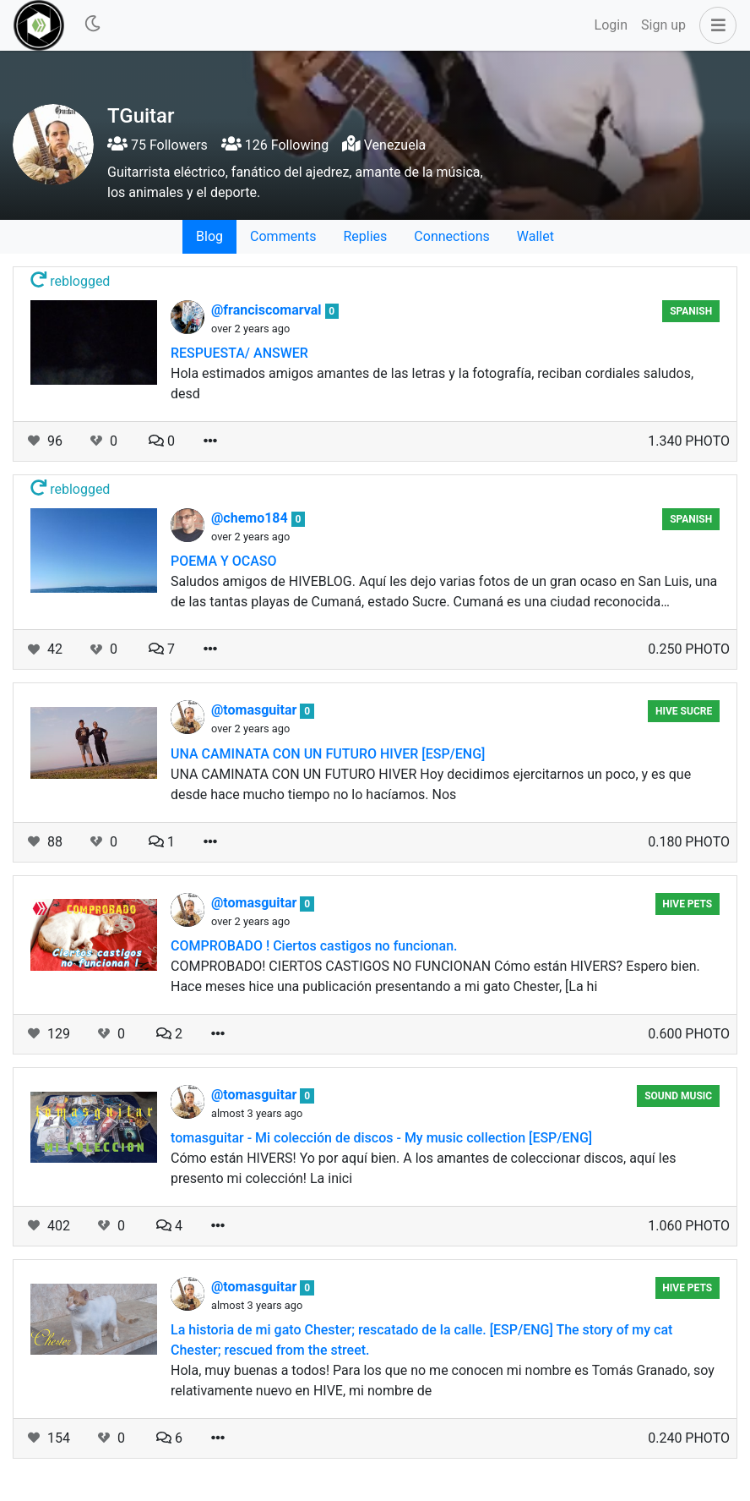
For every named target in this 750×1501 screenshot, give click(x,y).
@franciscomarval (268, 310)
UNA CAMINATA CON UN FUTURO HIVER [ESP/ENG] (328, 754)
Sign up (663, 25)
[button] (714, 25)
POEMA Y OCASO (224, 561)
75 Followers (157, 145)
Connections (451, 236)
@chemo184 (251, 518)
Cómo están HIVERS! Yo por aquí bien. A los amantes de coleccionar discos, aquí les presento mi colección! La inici (423, 1168)
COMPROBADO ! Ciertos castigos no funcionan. (314, 946)
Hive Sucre (683, 711)
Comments (283, 236)
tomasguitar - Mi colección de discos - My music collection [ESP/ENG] (381, 1138)
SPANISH (691, 311)
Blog (209, 236)
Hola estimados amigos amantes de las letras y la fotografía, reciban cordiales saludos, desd (432, 383)
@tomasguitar (255, 710)
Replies (365, 236)
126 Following (275, 145)
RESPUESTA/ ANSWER (239, 353)
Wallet (535, 236)
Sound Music (678, 1096)
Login (611, 25)
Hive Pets (687, 904)
